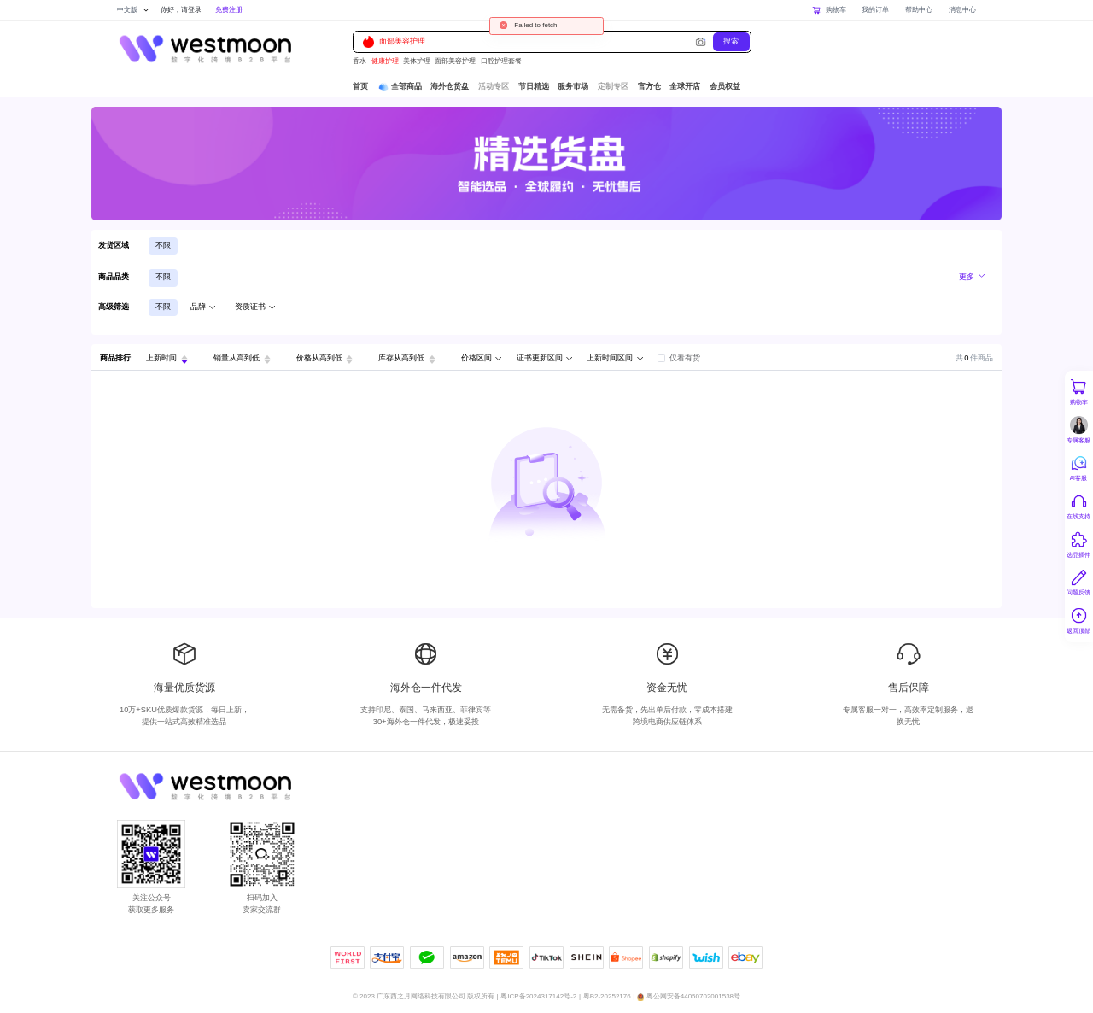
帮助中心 (918, 10)
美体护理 (416, 61)
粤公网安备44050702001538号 (693, 996)
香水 (359, 61)
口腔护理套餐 (501, 61)
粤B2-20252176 (607, 996)
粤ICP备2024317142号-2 (538, 996)
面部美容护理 (394, 41)
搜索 (731, 41)
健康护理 (385, 61)
